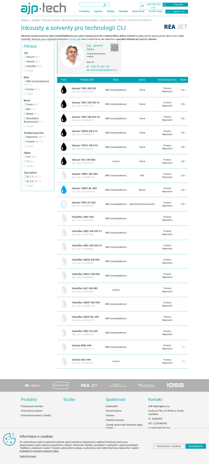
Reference (138, 11)
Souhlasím (196, 446)
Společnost (116, 404)
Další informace (28, 456)
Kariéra (171, 11)
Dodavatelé (112, 410)
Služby (110, 11)
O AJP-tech (155, 11)
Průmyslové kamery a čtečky (36, 419)
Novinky (123, 11)
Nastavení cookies (169, 446)
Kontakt (183, 11)
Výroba (98, 11)
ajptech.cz (25, 20)
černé (73, 39)
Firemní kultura (113, 415)
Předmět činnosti (115, 424)
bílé (79, 39)
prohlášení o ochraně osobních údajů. (39, 451)
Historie (110, 419)
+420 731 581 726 (99, 66)
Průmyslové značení (31, 415)
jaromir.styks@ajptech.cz (103, 69)
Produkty (84, 11)
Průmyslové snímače (32, 410)
